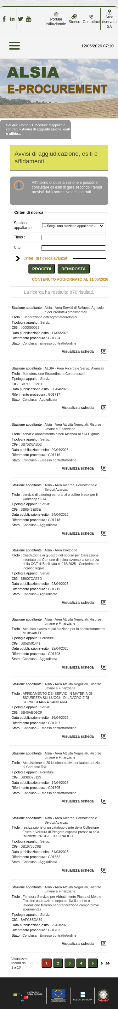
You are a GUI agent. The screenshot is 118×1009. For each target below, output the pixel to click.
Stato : (16, 343)
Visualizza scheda (78, 351)
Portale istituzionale (56, 19)
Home (23, 125)
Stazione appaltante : (24, 225)
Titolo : (19, 237)
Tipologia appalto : (25, 322)
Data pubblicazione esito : (31, 333)
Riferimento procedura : (29, 338)
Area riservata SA (109, 19)
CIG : (18, 247)
